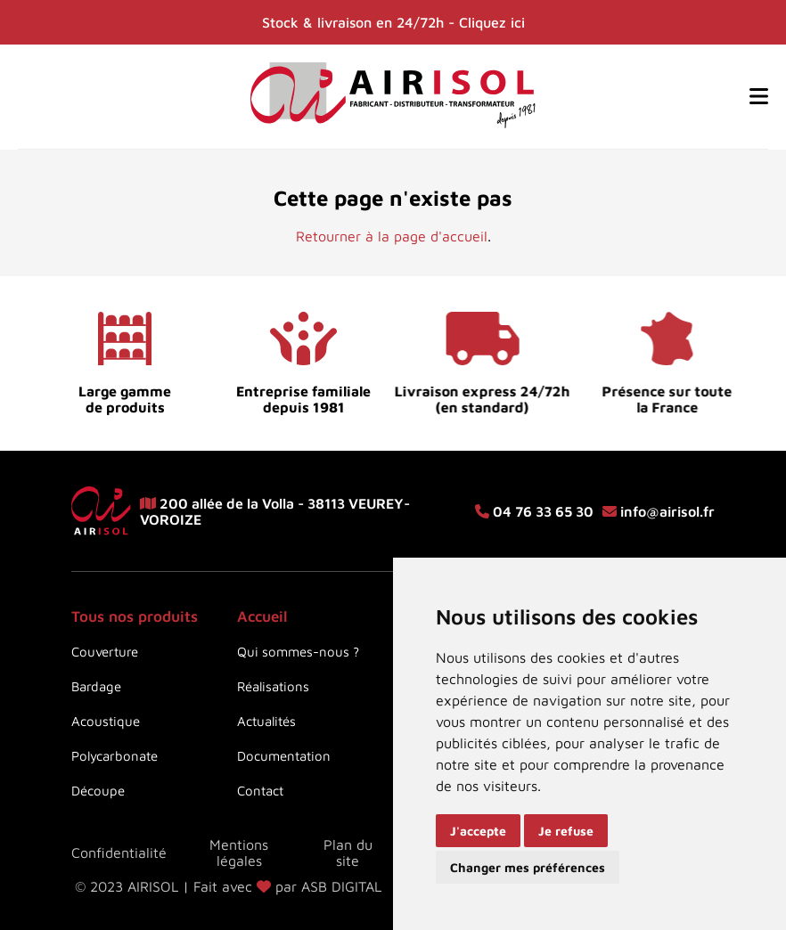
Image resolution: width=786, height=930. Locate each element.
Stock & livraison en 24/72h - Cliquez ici (393, 22)
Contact (260, 790)
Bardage (96, 686)
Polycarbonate (114, 755)
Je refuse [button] (566, 830)
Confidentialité (119, 852)
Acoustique (105, 721)
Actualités (266, 721)
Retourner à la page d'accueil (391, 236)
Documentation (284, 755)
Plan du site (348, 852)
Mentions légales (238, 852)
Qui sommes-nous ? (298, 651)
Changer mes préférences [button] (527, 867)
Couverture (104, 651)
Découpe (98, 790)
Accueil (262, 616)
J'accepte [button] (478, 830)
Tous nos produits (134, 616)
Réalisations (273, 686)
